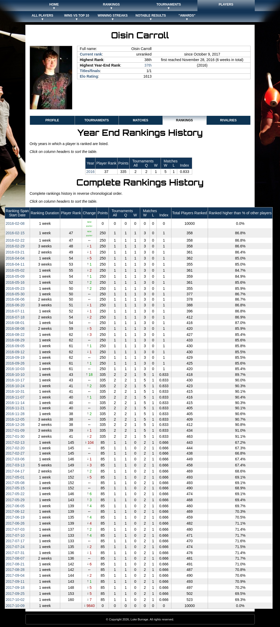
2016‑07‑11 (15, 311)
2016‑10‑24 (15, 386)
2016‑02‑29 (15, 246)
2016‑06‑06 (15, 299)
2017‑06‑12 (15, 511)
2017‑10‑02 (15, 600)
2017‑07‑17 (15, 541)
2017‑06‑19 (15, 517)
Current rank (91, 54)
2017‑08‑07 (15, 558)
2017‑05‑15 (15, 488)
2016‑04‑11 (15, 264)
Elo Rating (89, 76)
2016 (90, 172)
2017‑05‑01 (15, 477)
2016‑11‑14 (15, 403)
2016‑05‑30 (15, 294)
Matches (140, 120)
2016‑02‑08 (15, 223)
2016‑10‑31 (15, 391)
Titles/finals (90, 71)
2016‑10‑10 (15, 374)
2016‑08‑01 (15, 323)
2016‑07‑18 (15, 317)
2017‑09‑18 (15, 587)
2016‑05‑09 (15, 276)
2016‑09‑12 (15, 352)
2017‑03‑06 (15, 459)
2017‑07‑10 (15, 535)
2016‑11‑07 (15, 397)
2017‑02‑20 (15, 448)
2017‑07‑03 (15, 529)
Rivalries (228, 120)
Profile (52, 120)
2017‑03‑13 (15, 465)
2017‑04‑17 (15, 471)
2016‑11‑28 (15, 414)
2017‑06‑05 (15, 506)
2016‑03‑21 (15, 252)
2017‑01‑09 (15, 430)
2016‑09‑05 (15, 346)
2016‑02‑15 (15, 233)
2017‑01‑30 (15, 436)
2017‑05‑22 (15, 494)
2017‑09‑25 (15, 593)
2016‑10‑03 (15, 369)
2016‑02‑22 (15, 240)
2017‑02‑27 (15, 453)
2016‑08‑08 (15, 328)
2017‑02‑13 (15, 442)
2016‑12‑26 (15, 424)
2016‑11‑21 (15, 408)
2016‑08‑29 (15, 340)
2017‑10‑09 (15, 606)
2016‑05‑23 (15, 288)
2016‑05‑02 (15, 270)
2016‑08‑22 (15, 334)
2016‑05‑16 (15, 282)
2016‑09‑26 (15, 363)
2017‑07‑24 (15, 547)
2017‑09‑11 (15, 581)
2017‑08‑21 (15, 564)
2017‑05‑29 (15, 500)
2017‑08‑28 (15, 570)
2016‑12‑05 (15, 419)
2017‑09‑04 (15, 575)
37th (147, 65)
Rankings (184, 120)
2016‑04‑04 (15, 258)
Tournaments (96, 120)
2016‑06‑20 (15, 305)
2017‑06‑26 (15, 523)
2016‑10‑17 (15, 380)
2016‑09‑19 (15, 357)
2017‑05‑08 (15, 483)
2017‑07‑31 (15, 553)
